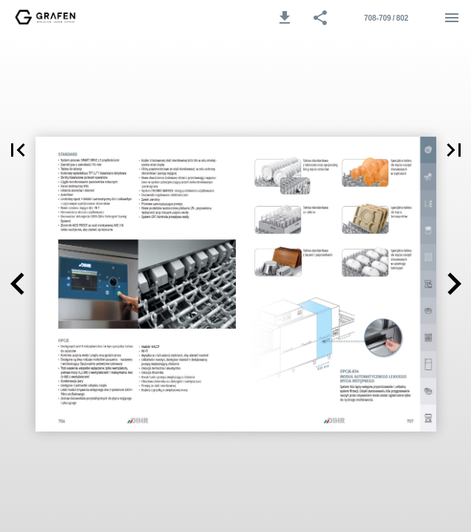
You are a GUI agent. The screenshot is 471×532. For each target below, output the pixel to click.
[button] (284, 17)
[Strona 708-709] (386, 17)
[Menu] (452, 17)
